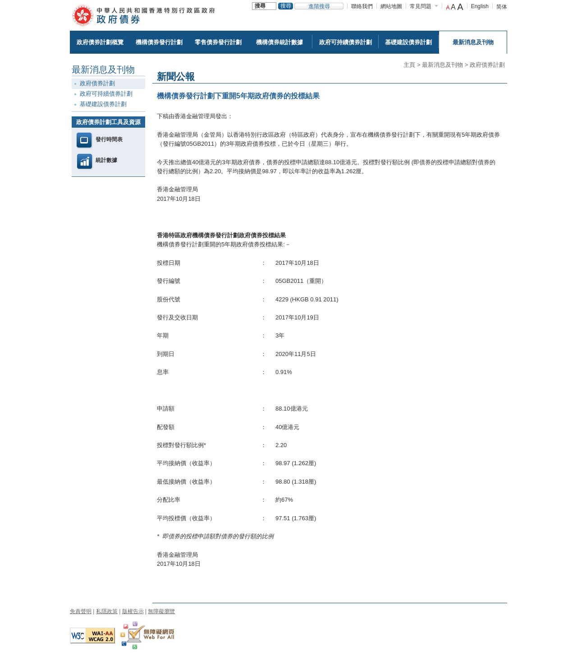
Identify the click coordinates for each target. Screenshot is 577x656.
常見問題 (420, 6)
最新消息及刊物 (442, 64)
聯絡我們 (362, 6)
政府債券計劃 (487, 64)
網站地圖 (391, 6)
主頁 (409, 64)
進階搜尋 (319, 6)
